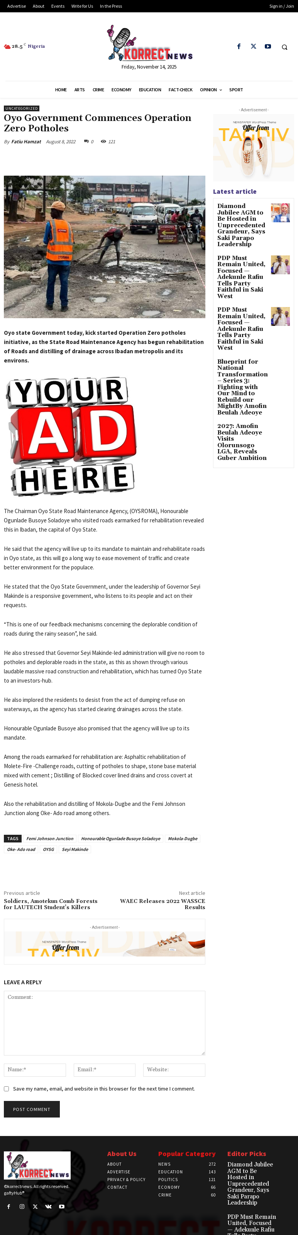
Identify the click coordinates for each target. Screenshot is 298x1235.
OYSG (48, 849)
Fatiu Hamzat (26, 141)
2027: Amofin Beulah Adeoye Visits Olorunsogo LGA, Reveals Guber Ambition (241, 366)
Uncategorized (21, 108)
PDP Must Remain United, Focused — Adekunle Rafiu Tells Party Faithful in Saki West (241, 250)
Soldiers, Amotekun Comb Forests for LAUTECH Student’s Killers (51, 904)
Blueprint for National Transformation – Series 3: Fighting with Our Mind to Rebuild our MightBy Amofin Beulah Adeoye (239, 325)
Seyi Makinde (75, 849)
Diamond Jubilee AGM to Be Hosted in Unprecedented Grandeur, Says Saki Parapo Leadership (242, 217)
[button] (284, 47)
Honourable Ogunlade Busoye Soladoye (120, 838)
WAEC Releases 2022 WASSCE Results (162, 904)
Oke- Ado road (21, 849)
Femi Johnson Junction (49, 838)
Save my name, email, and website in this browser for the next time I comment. (104, 1088)
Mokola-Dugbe (182, 838)
